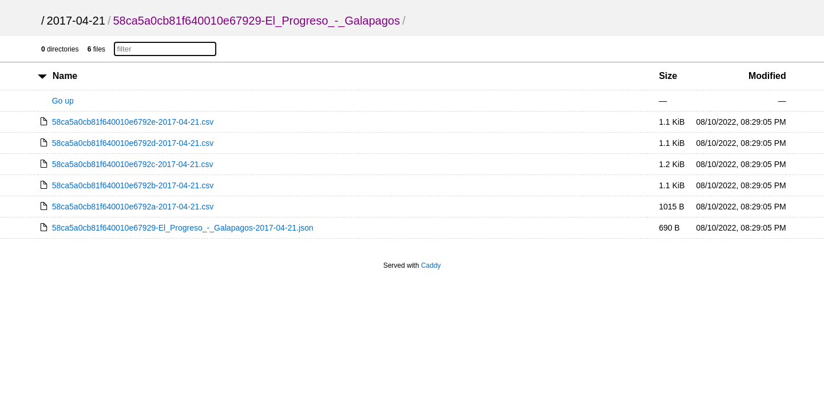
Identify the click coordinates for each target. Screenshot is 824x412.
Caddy (431, 266)
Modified (767, 76)
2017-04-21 (76, 20)
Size (668, 76)
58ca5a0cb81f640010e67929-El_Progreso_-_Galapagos (256, 20)
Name (65, 76)
